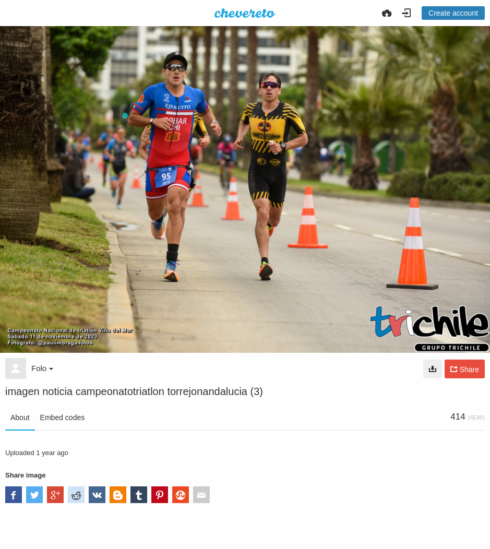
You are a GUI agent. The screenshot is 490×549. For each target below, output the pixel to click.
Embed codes (62, 417)
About (20, 417)
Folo (42, 368)
